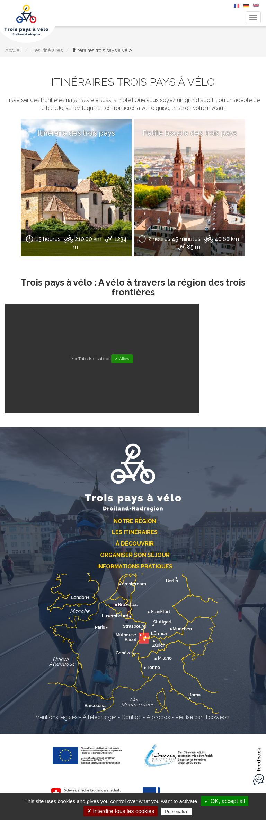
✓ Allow (122, 358)
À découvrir (135, 543)
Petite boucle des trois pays (190, 133)
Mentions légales (56, 717)
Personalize (176, 811)
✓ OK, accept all (224, 801)
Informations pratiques (134, 566)
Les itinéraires (47, 50)
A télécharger (99, 717)
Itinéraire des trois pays (76, 133)
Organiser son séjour (135, 555)
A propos (158, 717)
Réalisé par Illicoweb (203, 717)
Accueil (13, 50)
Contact (131, 717)
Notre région (135, 521)
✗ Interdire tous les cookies (120, 811)
